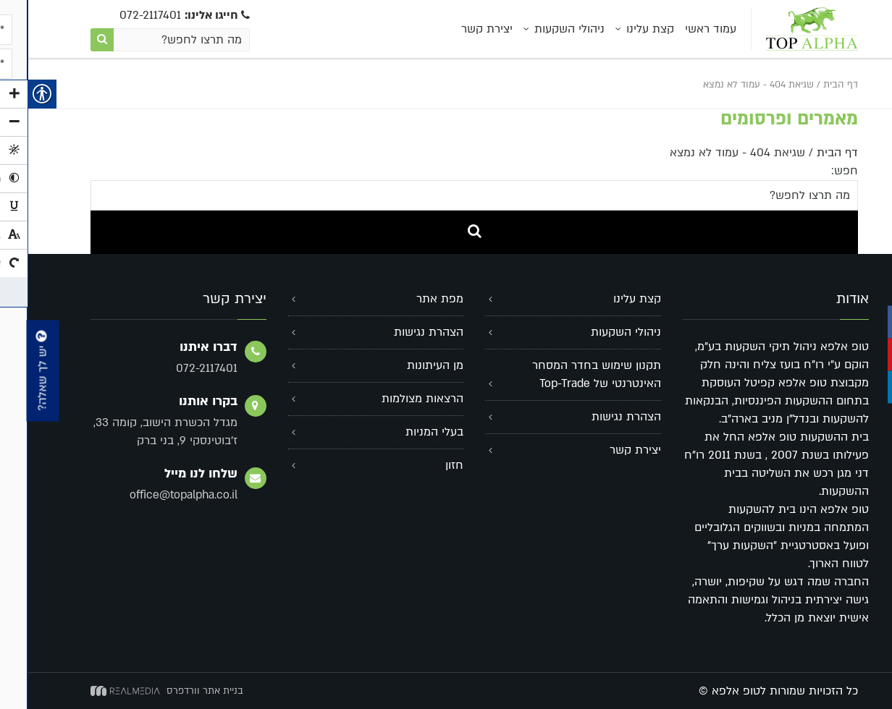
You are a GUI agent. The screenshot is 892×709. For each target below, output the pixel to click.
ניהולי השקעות (541, 29)
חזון (426, 465)
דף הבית (812, 84)
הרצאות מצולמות (394, 399)
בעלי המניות (406, 432)
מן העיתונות (407, 365)
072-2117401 (156, 15)
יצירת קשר (458, 29)
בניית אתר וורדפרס (176, 690)
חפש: (816, 171)
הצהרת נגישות (598, 417)
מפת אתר (411, 299)
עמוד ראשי (682, 29)
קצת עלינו (622, 29)
